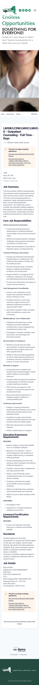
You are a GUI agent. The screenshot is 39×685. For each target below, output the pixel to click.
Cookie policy (23, 654)
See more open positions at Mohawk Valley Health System (19, 623)
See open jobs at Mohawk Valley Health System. (21, 155)
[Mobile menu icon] (35, 10)
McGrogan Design (25, 681)
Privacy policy (14, 654)
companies (10, 114)
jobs (2, 114)
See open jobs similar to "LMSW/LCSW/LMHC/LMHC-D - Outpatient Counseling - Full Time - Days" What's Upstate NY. (20, 162)
